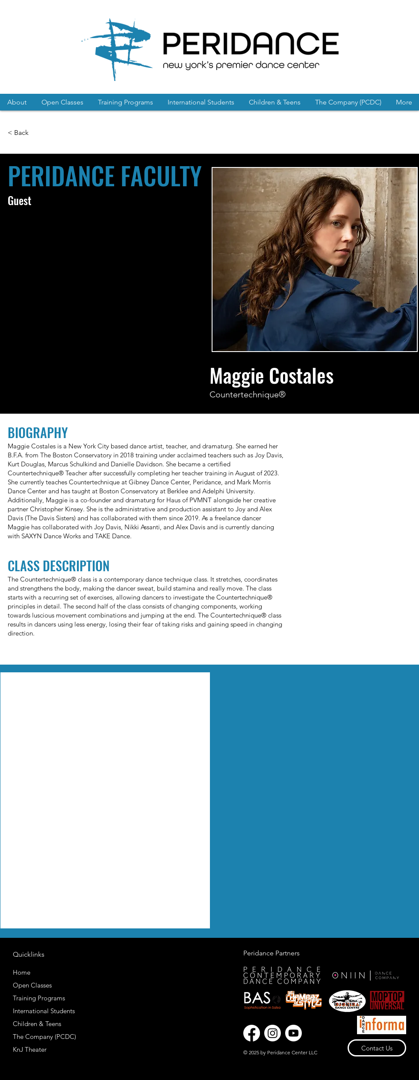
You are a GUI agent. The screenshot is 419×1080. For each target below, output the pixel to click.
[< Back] (19, 133)
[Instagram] (272, 1033)
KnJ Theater (30, 1049)
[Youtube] (293, 1033)
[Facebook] (251, 1033)
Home (21, 972)
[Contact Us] (377, 1047)
